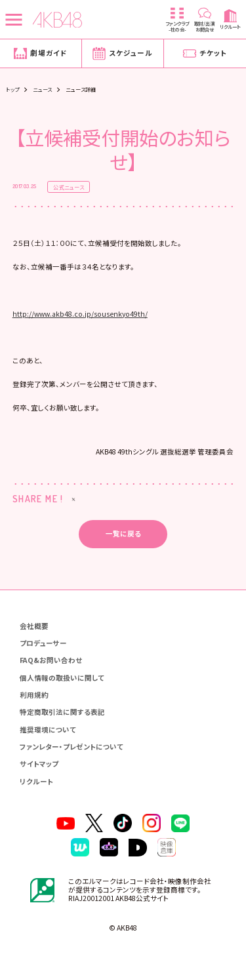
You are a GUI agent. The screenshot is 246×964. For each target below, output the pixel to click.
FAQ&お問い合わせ (51, 660)
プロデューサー (43, 643)
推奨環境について (48, 729)
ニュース (42, 89)
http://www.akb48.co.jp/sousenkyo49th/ (80, 314)
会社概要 (34, 626)
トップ (12, 89)
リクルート (36, 781)
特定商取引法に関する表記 (62, 712)
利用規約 (34, 695)
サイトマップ (39, 764)
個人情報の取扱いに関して (62, 678)
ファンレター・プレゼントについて (71, 747)
